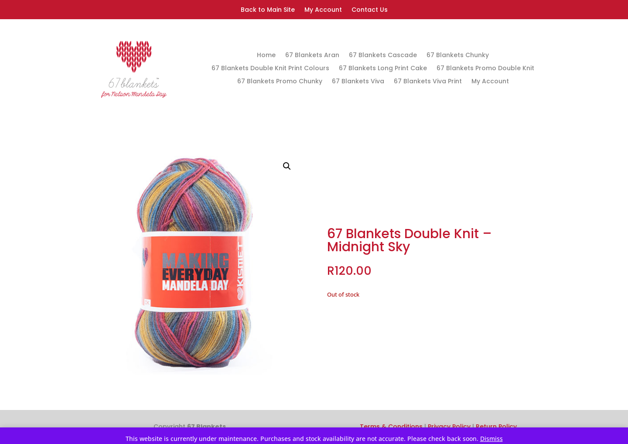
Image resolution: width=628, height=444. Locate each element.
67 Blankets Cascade (383, 55)
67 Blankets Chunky (458, 55)
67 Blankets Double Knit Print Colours (270, 68)
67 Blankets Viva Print (428, 81)
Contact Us (370, 10)
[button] (287, 166)
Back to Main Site (268, 10)
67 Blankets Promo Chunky (279, 81)
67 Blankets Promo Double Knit (485, 68)
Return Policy (496, 426)
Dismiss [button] (491, 438)
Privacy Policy (449, 426)
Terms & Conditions (391, 426)
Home (266, 55)
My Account (323, 10)
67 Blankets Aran (312, 55)
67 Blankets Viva (358, 81)
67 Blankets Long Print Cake (383, 68)
